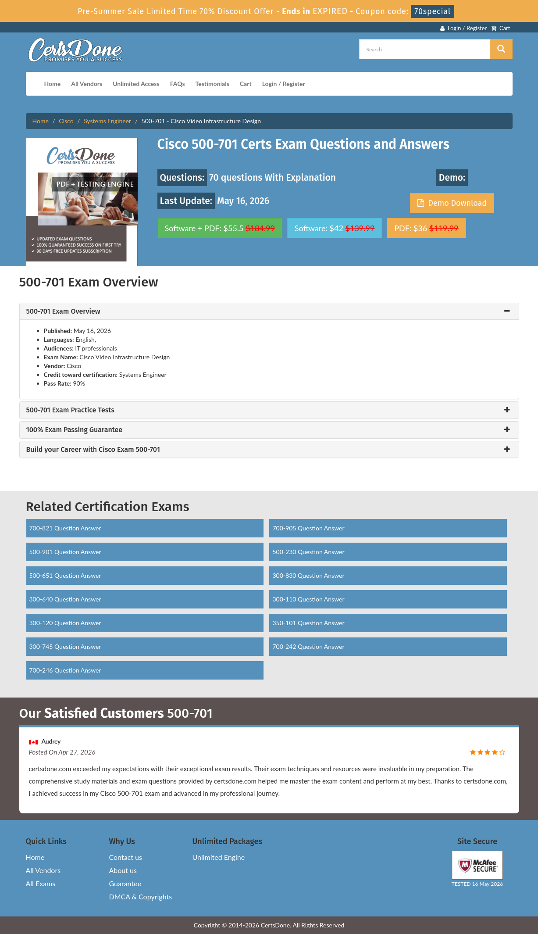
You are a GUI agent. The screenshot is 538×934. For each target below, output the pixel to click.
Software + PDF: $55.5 (220, 228)
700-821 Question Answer (65, 528)
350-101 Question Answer (308, 622)
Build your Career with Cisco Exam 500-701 (93, 450)
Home (52, 83)
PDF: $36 (426, 228)
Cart (500, 28)
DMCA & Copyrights (140, 896)
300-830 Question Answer (308, 575)
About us (123, 870)
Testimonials (212, 83)
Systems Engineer (107, 121)
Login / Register (463, 28)
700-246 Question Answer (65, 670)
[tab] (269, 311)
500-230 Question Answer (308, 551)
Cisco (66, 121)
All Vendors (86, 83)
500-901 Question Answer (65, 551)
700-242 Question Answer (308, 646)
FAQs (177, 83)
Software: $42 (335, 228)
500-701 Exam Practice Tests (70, 410)
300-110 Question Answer (308, 599)
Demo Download (452, 203)
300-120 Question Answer (65, 622)
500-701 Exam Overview (63, 311)
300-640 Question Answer (65, 599)
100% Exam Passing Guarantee (74, 430)
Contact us (125, 857)
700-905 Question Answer (308, 528)
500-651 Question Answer (65, 575)
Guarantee (125, 883)
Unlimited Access (136, 83)
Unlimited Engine (218, 857)
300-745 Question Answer (65, 646)
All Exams (41, 883)
